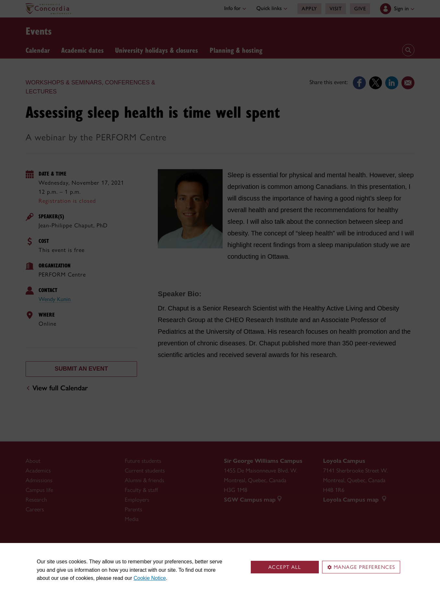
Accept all (284, 567)
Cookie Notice (149, 578)
